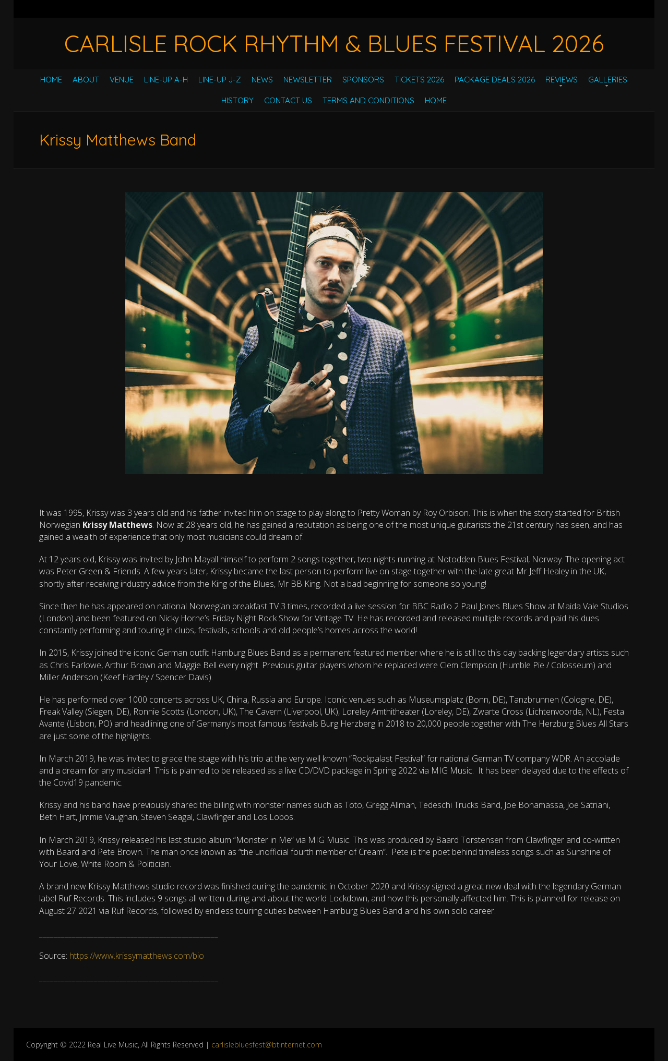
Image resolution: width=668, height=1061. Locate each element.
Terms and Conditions (368, 100)
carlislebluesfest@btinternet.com (266, 1045)
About (86, 80)
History (237, 100)
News (262, 80)
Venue (122, 80)
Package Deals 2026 (495, 80)
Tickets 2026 (419, 80)
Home (51, 80)
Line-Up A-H (166, 80)
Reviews (561, 80)
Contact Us (288, 100)
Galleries (607, 80)
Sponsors (363, 80)
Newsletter (307, 80)
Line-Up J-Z (219, 80)
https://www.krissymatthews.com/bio (136, 955)
